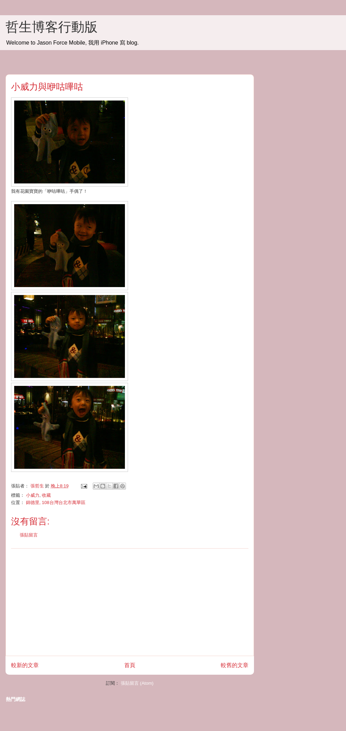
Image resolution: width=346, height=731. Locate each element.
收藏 (46, 495)
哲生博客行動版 (52, 27)
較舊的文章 (234, 665)
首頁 (129, 665)
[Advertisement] (130, 602)
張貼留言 (29, 535)
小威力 (32, 495)
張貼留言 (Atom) (137, 683)
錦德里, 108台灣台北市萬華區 (55, 502)
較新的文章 (25, 665)
